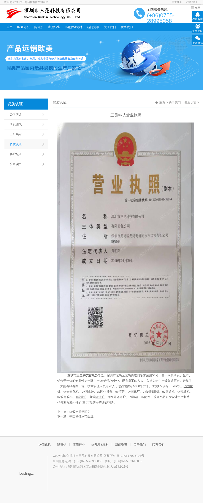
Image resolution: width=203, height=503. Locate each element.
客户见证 (16, 154)
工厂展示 (16, 134)
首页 (9, 27)
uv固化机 (23, 27)
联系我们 (191, 1)
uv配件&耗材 (73, 27)
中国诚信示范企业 (81, 416)
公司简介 (16, 114)
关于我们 (177, 1)
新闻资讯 (93, 27)
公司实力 (16, 164)
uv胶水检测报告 (80, 412)
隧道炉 (38, 27)
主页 (162, 102)
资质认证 (15, 104)
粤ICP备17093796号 (130, 455)
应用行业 (54, 27)
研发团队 (16, 124)
